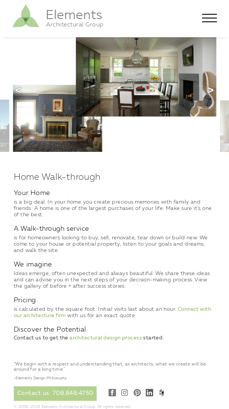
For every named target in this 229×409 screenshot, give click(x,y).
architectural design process (106, 338)
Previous (18, 90)
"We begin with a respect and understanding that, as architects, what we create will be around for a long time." (110, 367)
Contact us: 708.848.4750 (55, 393)
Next (210, 90)
